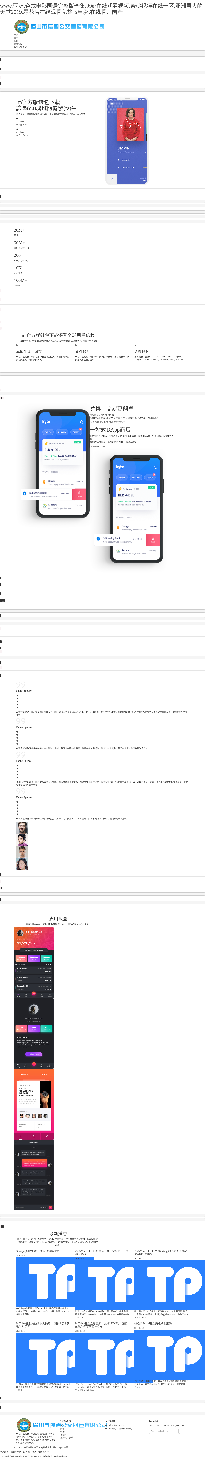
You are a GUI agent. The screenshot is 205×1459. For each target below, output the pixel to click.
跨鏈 (97, 423)
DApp (102, 447)
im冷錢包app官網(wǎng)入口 (119, 1429)
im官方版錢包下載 (115, 1426)
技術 (16, 41)
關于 (16, 38)
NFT (97, 447)
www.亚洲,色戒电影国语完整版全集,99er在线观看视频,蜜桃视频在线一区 (34, 1457)
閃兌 (92, 423)
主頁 (16, 35)
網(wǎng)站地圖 (60, 1448)
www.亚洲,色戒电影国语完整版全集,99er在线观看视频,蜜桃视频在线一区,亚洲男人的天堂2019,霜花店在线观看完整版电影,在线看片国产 (101, 9)
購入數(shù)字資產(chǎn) (112, 423)
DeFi (92, 447)
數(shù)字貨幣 (20, 47)
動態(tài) (18, 44)
